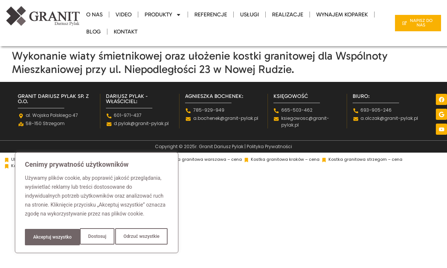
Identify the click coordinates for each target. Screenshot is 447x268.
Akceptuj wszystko (141, 237)
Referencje (210, 14)
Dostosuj (40, 237)
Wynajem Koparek (342, 14)
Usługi (249, 14)
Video (124, 14)
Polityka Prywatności (269, 146)
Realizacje (287, 14)
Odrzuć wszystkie (85, 237)
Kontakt (125, 31)
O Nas (94, 14)
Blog (93, 31)
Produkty (163, 14)
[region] (96, 205)
